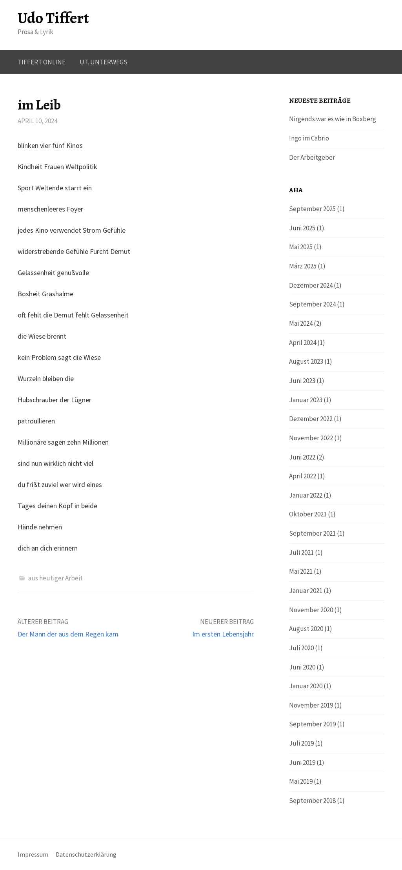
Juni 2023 (302, 380)
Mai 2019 (301, 781)
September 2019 (312, 724)
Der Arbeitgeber (312, 157)
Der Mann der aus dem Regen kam (68, 633)
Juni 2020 (302, 667)
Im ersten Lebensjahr (223, 633)
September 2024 (312, 304)
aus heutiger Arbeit (55, 578)
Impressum (33, 854)
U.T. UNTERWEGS (103, 62)
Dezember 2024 (311, 285)
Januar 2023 (305, 400)
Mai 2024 (301, 323)
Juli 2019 (301, 743)
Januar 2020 (305, 686)
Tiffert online (41, 62)
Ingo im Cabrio (309, 138)
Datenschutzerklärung (86, 854)
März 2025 (303, 266)
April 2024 (302, 342)
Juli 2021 (301, 552)
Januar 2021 (305, 590)
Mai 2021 (301, 571)
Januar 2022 (305, 495)
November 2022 (311, 438)
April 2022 (302, 476)
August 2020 (306, 628)
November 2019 (311, 705)
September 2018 (312, 800)
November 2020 (311, 610)
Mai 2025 (301, 247)
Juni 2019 (302, 762)
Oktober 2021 (308, 514)
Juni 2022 (302, 457)
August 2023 (306, 361)
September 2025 (312, 208)
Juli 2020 (301, 648)
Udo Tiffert (53, 18)
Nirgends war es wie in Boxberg (332, 119)
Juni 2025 (302, 228)
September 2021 (312, 533)
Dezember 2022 (311, 418)
